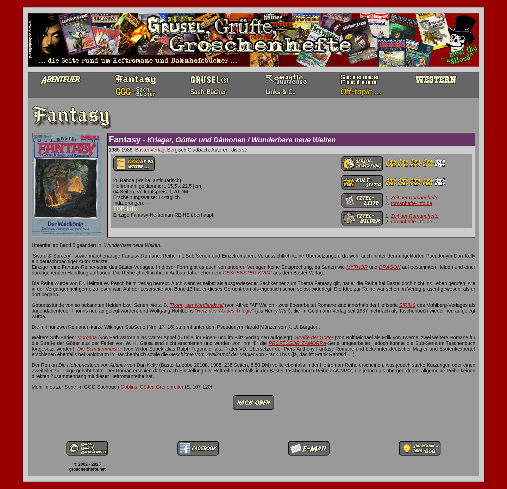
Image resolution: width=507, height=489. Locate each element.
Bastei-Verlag (149, 150)
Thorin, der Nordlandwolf (197, 305)
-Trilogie (243, 311)
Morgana (87, 337)
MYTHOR (357, 267)
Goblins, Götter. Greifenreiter (151, 387)
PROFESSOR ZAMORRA (297, 343)
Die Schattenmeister (99, 349)
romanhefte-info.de (411, 203)
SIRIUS (407, 305)
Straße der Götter (314, 337)
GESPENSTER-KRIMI (247, 273)
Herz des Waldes (215, 311)
